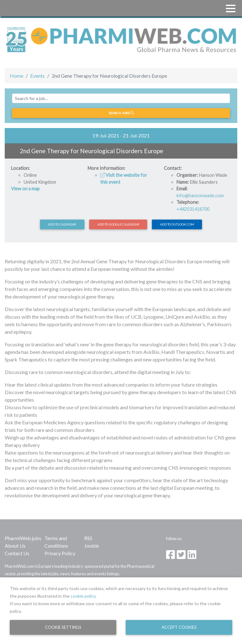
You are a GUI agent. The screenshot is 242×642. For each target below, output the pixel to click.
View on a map (25, 188)
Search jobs (121, 113)
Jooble (91, 546)
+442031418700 (193, 209)
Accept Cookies (179, 627)
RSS (88, 538)
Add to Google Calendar (118, 224)
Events (37, 76)
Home (16, 76)
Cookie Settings (63, 627)
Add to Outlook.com (177, 224)
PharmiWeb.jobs (23, 538)
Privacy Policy (59, 553)
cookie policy (83, 596)
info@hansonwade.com (200, 195)
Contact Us (17, 553)
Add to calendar (62, 224)
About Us (15, 546)
